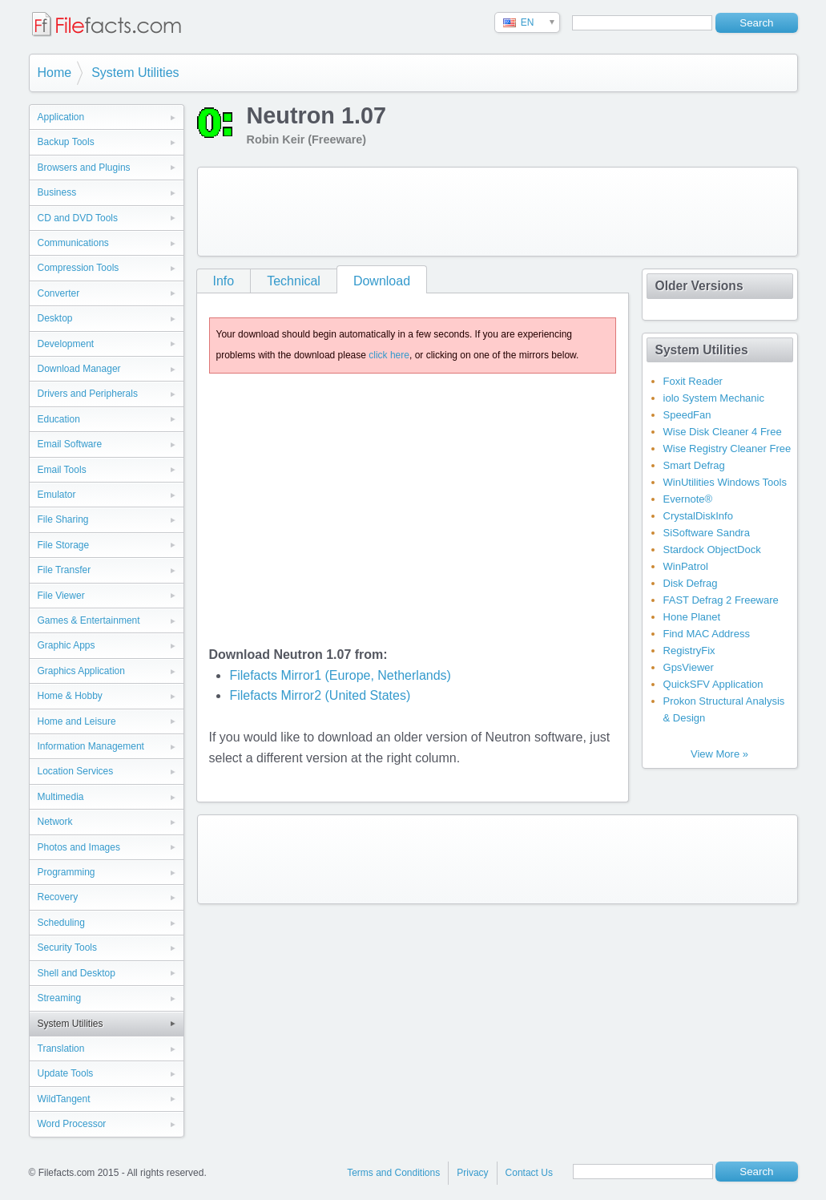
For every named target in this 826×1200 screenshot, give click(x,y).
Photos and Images (79, 847)
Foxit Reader (693, 381)
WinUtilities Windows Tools (725, 482)
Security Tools (67, 947)
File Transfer (64, 570)
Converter (59, 293)
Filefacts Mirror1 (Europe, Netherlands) (340, 675)
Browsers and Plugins (84, 167)
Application (61, 117)
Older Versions (699, 286)
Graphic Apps (66, 645)
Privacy (472, 1172)
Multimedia (61, 796)
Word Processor (72, 1123)
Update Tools (66, 1073)
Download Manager (79, 368)
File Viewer (61, 595)
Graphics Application (81, 671)
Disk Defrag (690, 583)
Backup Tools (66, 141)
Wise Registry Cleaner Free (727, 448)
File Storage (64, 545)
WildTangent (64, 1099)
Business (57, 192)
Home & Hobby (70, 695)
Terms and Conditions (393, 1172)
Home (55, 72)
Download (381, 281)
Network (55, 821)
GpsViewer (688, 667)
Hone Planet (692, 617)
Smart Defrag (694, 465)
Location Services (76, 771)
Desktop (55, 318)
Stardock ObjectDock (712, 549)
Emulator (57, 494)
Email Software (70, 444)
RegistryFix (689, 650)
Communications (73, 242)
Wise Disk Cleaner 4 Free (722, 432)
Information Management (91, 746)
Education (59, 419)
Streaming (60, 998)
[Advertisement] (497, 212)
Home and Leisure (77, 721)
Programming (66, 872)
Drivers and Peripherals (88, 393)
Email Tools (62, 469)
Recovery (58, 897)
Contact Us (529, 1172)
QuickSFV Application (713, 684)
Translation (61, 1048)
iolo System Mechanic (713, 398)
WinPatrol (685, 566)
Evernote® (688, 499)
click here (389, 355)
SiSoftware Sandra (706, 533)
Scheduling (61, 922)
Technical (293, 281)
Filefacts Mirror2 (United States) (319, 695)
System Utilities (135, 72)
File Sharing (63, 519)
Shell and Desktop (76, 973)
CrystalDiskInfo (698, 516)
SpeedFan (687, 415)
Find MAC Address (706, 634)
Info (224, 281)
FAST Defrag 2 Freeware (721, 600)
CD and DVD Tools (78, 218)
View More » (719, 754)
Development (66, 343)
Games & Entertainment (89, 620)
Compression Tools (78, 267)
